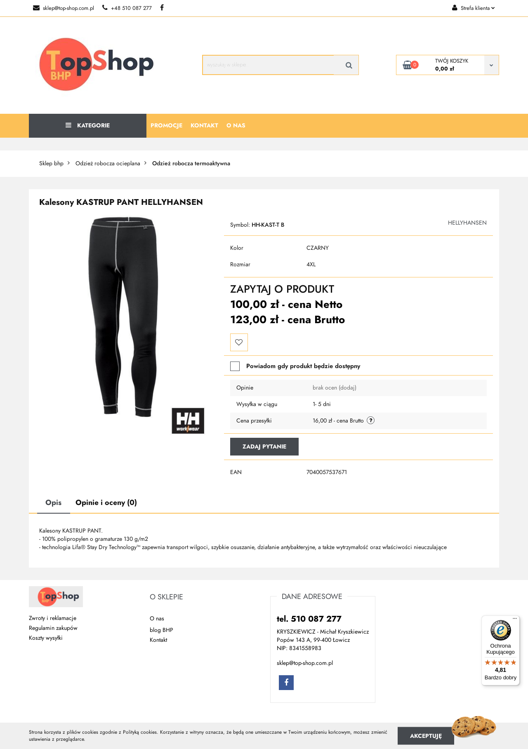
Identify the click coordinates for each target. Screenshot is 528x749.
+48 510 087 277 (127, 8)
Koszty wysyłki (46, 638)
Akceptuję (426, 736)
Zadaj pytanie (264, 447)
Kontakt (204, 125)
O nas (235, 125)
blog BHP (161, 630)
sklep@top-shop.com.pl (63, 8)
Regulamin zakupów (53, 628)
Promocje (166, 125)
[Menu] (515, 620)
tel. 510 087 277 (309, 619)
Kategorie (88, 125)
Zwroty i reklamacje (52, 618)
